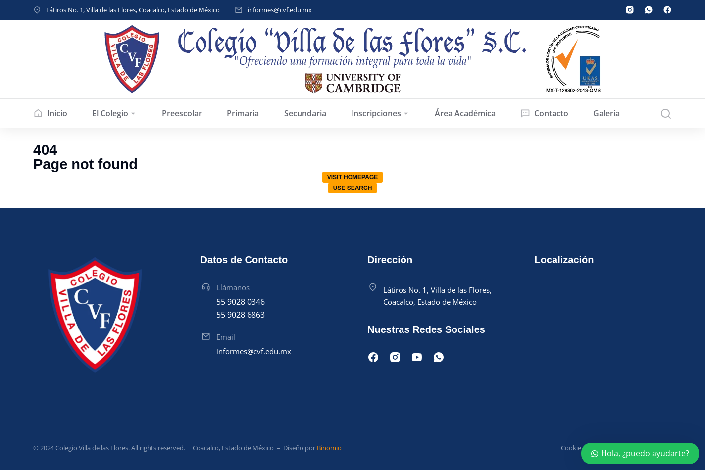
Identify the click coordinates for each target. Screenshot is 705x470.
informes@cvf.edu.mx (280, 9)
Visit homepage (352, 177)
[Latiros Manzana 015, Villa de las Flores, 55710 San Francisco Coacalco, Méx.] (603, 331)
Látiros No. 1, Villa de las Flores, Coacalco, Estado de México (133, 9)
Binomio (329, 447)
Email (225, 337)
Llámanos (233, 287)
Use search (352, 188)
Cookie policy (580, 447)
